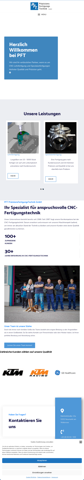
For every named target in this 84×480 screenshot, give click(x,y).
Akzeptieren (42, 460)
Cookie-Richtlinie (31, 477)
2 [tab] (43, 189)
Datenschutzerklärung (43, 477)
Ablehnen (42, 466)
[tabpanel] (23, 150)
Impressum (55, 477)
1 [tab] (41, 189)
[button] (81, 442)
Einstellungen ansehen (42, 472)
